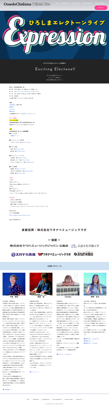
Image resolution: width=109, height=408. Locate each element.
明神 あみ (12, 111)
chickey (11, 109)
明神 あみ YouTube (91, 343)
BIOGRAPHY (75, 3)
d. (63, 402)
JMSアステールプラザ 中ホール (23, 91)
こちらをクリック (30, 113)
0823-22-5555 (25, 160)
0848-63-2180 (21, 158)
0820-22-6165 (20, 173)
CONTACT (101, 7)
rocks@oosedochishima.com (20, 215)
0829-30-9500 (28, 171)
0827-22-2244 (20, 169)
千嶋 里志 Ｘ (7, 389)
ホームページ (34, 372)
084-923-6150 (19, 149)
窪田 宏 (11, 107)
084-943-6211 (20, 151)
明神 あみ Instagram (91, 339)
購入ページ (15, 135)
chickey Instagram (64, 354)
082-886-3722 (29, 162)
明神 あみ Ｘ (89, 341)
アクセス (36, 91)
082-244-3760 (25, 142)
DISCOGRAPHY (88, 3)
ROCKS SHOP (100, 3)
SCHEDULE (65, 3)
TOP (57, 3)
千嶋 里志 (12, 105)
